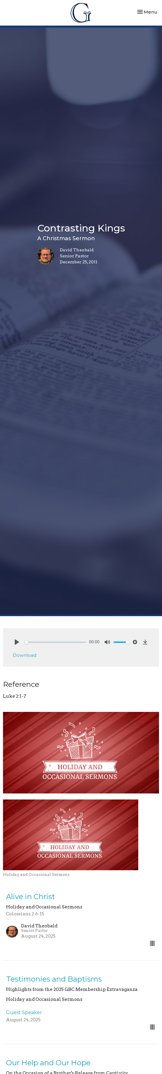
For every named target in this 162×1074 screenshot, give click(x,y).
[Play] (17, 642)
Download (24, 655)
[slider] (55, 642)
